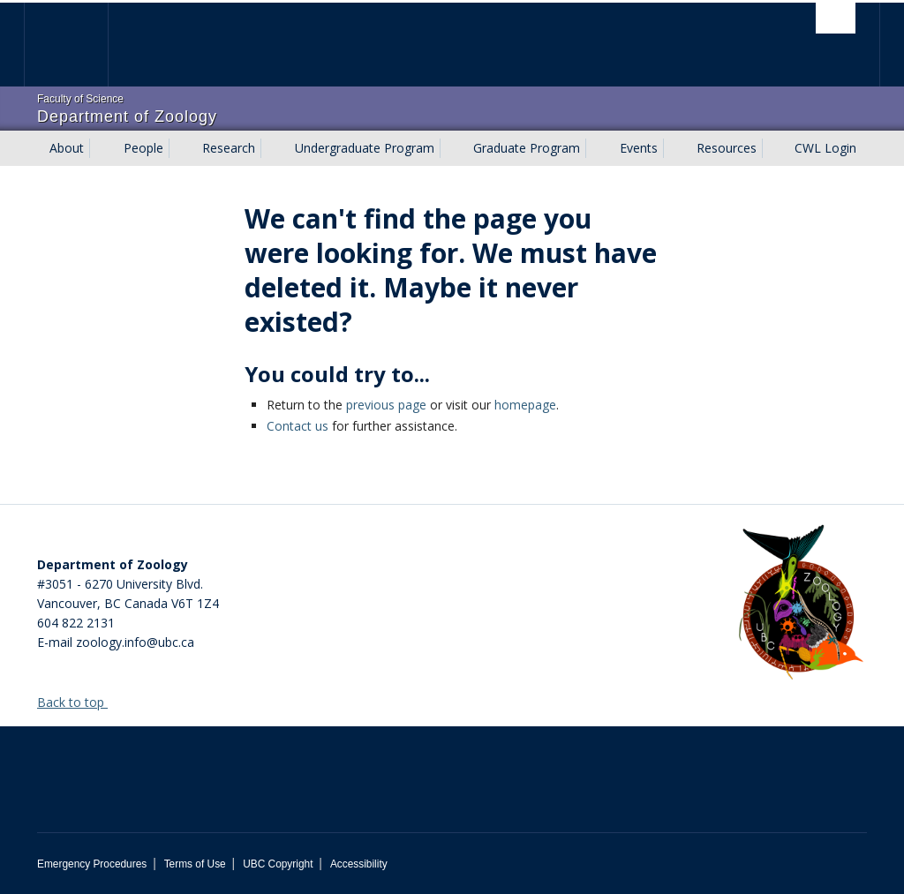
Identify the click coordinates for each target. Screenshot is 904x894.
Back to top (79, 702)
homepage (525, 404)
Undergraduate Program (364, 147)
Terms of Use (195, 864)
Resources (727, 147)
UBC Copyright (278, 864)
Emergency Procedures (92, 864)
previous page (386, 404)
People (143, 147)
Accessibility (359, 864)
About (66, 147)
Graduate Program (526, 147)
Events (639, 147)
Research (228, 147)
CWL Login (825, 147)
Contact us (297, 425)
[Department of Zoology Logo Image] (800, 603)
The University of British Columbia (79, 44)
